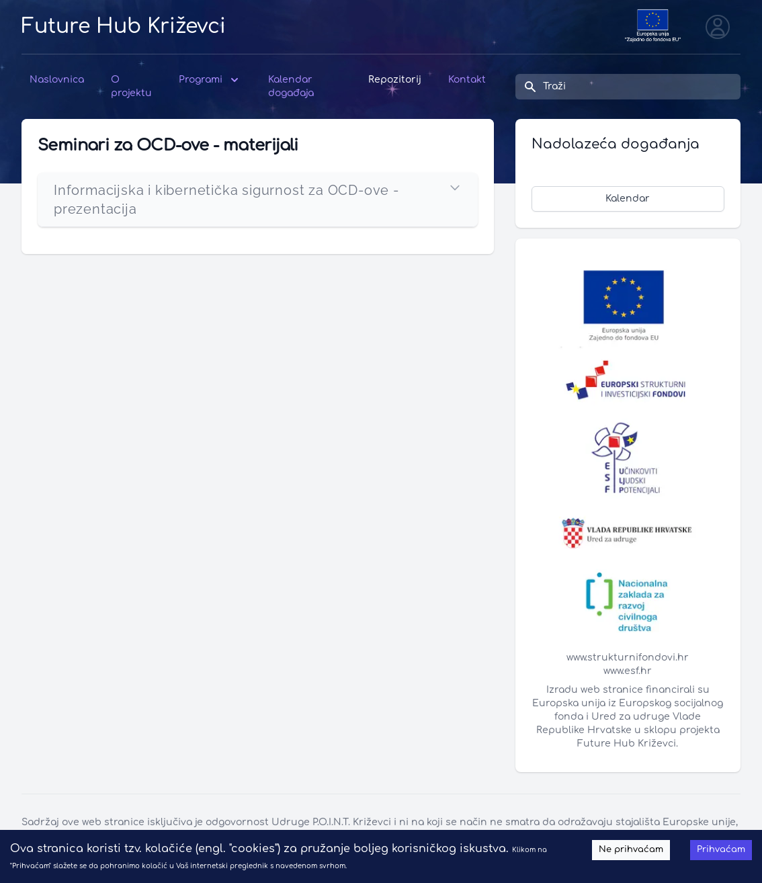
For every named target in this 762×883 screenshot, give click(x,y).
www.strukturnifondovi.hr (627, 658)
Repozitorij (394, 80)
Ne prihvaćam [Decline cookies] (631, 849)
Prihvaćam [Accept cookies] (721, 849)
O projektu (131, 86)
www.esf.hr (627, 671)
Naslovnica (57, 80)
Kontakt (467, 80)
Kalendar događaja (291, 86)
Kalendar (627, 199)
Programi (210, 80)
